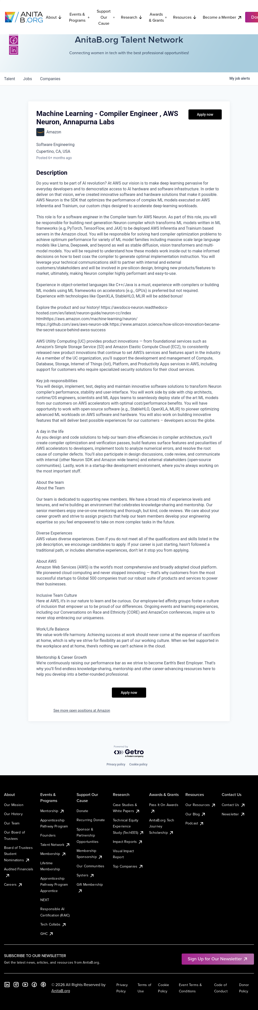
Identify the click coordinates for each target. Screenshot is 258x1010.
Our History (13, 813)
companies (50, 78)
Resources (185, 17)
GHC (47, 933)
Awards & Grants (158, 17)
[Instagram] (16, 985)
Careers (13, 884)
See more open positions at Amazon (81, 710)
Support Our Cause (106, 17)
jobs (27, 78)
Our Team (11, 823)
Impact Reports (128, 841)
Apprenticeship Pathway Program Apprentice (54, 884)
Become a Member (222, 17)
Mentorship (52, 810)
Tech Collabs (53, 924)
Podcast (194, 823)
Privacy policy (116, 764)
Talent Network (55, 844)
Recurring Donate (91, 819)
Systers (85, 875)
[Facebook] (13, 40)
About (54, 17)
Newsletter (233, 814)
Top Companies (128, 866)
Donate (82, 810)
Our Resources (200, 804)
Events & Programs (79, 17)
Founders (48, 835)
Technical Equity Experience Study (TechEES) (128, 826)
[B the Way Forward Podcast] (43, 985)
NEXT (44, 899)
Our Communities (90, 866)
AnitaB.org (60, 990)
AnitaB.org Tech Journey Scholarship (161, 826)
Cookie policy (138, 764)
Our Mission (13, 804)
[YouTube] (25, 985)
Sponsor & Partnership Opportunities (88, 835)
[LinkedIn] (13, 50)
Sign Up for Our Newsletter (218, 959)
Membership (53, 853)
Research (132, 17)
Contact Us (233, 804)
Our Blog (195, 814)
